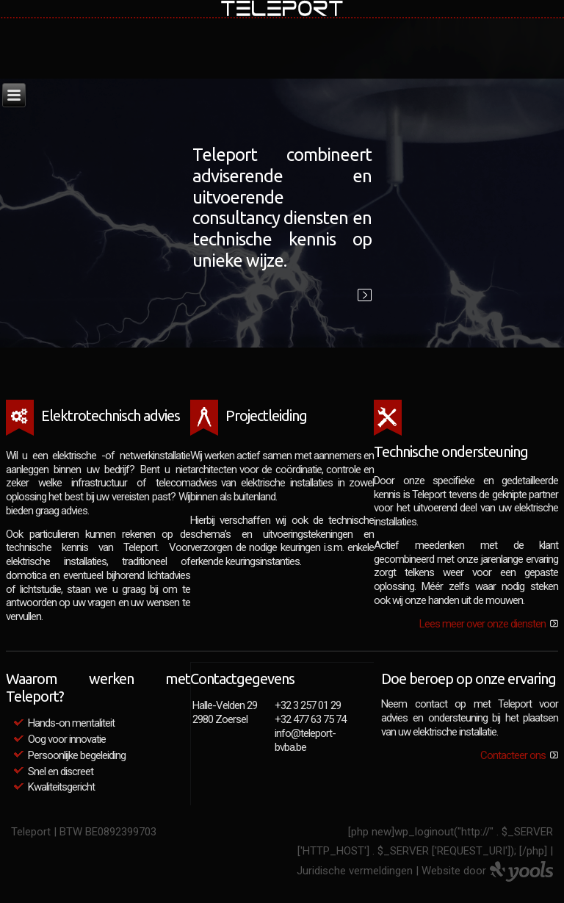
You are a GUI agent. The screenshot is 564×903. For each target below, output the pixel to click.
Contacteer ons (513, 755)
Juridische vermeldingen (355, 870)
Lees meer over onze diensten (482, 623)
